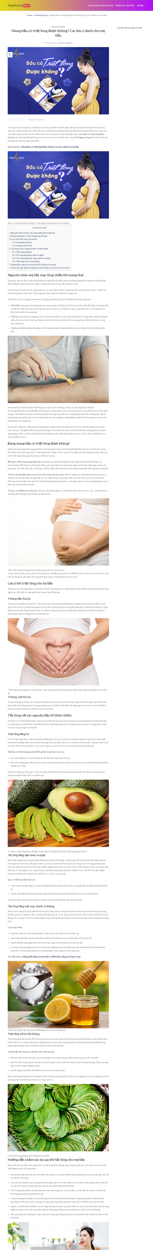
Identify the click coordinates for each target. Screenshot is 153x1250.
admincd (69, 43)
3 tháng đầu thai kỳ (22, 242)
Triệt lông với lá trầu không (25, 261)
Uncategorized (41, 15)
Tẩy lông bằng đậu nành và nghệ (28, 255)
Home (29, 15)
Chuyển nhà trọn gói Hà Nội (129, 27)
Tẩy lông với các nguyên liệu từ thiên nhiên (28, 248)
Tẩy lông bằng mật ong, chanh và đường (31, 258)
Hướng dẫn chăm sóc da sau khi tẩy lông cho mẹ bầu (32, 264)
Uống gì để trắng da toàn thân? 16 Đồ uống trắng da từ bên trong (51, 956)
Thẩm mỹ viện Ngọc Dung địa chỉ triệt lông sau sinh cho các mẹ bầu (39, 268)
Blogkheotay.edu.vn (101, 5)
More (141, 5)
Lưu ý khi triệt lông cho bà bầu (23, 239)
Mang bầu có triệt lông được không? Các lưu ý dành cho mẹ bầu (50, 146)
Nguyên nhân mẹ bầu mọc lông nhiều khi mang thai (32, 233)
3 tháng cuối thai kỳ (22, 245)
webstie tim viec (125, 5)
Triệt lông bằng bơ (22, 252)
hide (44, 228)
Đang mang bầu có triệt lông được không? (28, 236)
